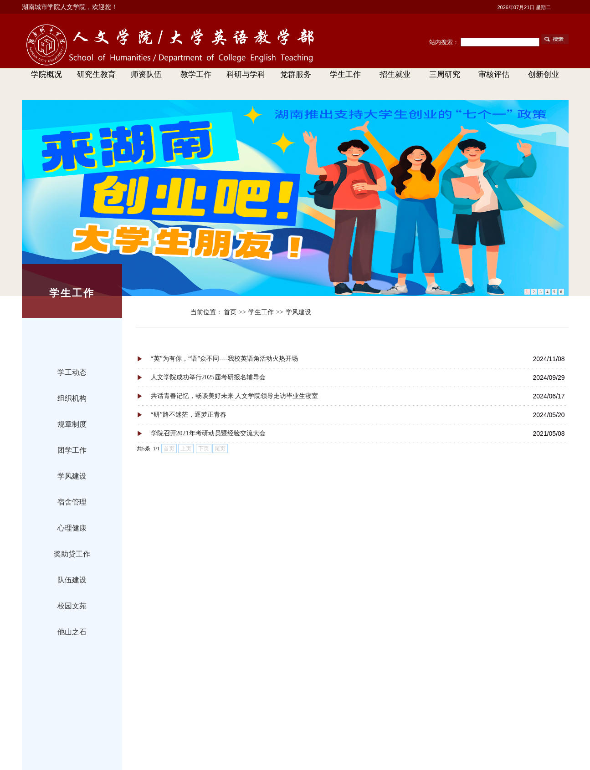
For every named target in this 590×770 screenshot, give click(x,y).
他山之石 (72, 632)
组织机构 (72, 398)
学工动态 (72, 372)
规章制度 (72, 424)
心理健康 (72, 528)
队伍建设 (72, 580)
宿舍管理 (72, 502)
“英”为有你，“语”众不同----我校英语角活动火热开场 (224, 358)
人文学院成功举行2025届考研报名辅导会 (208, 377)
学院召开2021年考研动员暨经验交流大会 (208, 433)
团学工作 (72, 450)
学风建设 (72, 476)
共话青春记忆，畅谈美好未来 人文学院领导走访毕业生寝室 (234, 396)
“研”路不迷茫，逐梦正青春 (188, 414)
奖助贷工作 (72, 554)
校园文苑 (72, 606)
